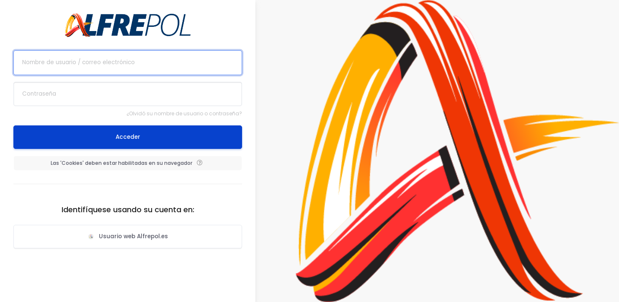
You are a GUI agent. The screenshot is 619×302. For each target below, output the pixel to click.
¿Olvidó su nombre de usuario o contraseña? (184, 113)
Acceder (128, 137)
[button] (199, 163)
